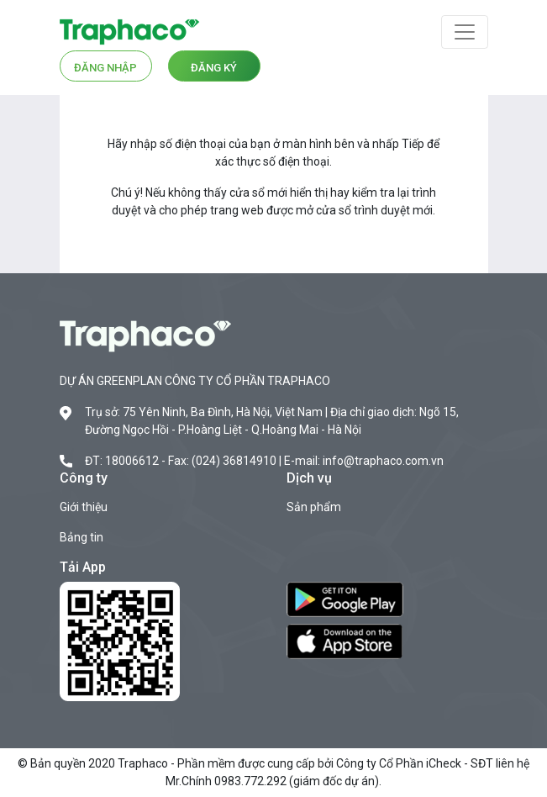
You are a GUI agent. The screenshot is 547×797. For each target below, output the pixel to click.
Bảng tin (81, 537)
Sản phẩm (314, 507)
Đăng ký (214, 67)
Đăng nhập (105, 67)
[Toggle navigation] (464, 32)
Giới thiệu (84, 507)
